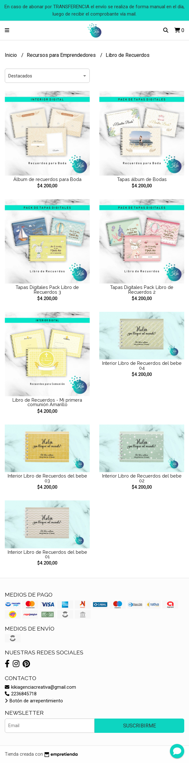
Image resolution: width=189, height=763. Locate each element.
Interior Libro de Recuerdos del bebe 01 (47, 554)
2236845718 (21, 694)
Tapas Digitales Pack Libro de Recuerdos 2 (141, 289)
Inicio (11, 55)
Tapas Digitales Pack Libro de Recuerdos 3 (47, 289)
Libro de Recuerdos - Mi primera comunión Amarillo (47, 402)
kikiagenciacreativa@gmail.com (40, 687)
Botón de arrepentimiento (34, 701)
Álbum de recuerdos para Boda (47, 179)
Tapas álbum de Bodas (142, 179)
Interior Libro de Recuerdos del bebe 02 (142, 478)
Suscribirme (139, 726)
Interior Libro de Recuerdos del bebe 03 (47, 478)
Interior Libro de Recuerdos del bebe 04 (142, 365)
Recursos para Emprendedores (62, 55)
